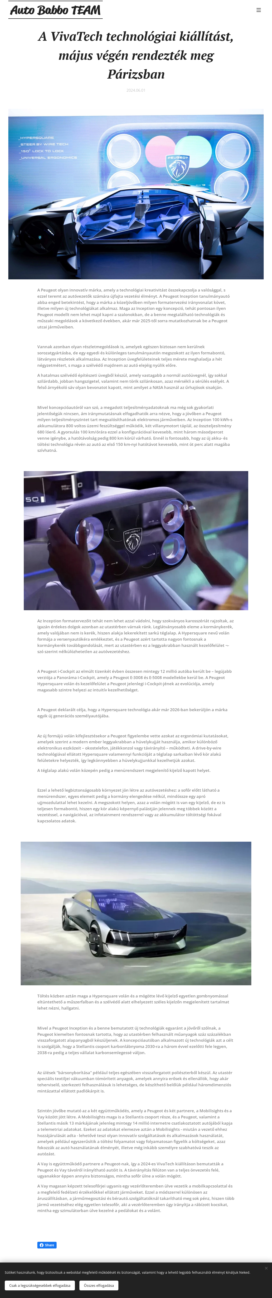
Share (47, 1245)
